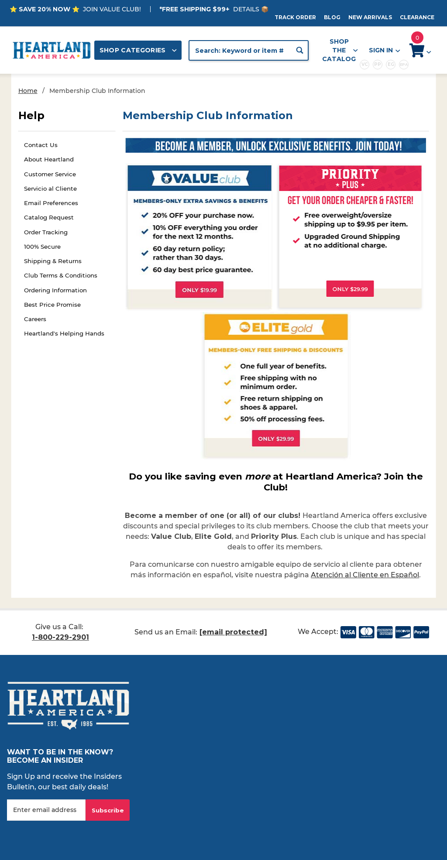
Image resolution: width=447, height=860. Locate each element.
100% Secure (42, 246)
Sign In (384, 50)
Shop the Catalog (340, 50)
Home (28, 91)
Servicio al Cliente (50, 188)
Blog (332, 17)
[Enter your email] (46, 810)
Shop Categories (138, 50)
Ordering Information (55, 290)
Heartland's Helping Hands (64, 333)
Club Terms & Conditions (60, 275)
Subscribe (108, 810)
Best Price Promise (52, 304)
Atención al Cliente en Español (365, 575)
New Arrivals (370, 17)
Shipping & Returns (53, 260)
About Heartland (49, 159)
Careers (35, 318)
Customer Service (50, 174)
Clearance (417, 17)
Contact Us (41, 144)
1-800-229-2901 (60, 637)
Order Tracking (46, 232)
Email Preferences (51, 202)
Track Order (295, 17)
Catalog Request (49, 217)
